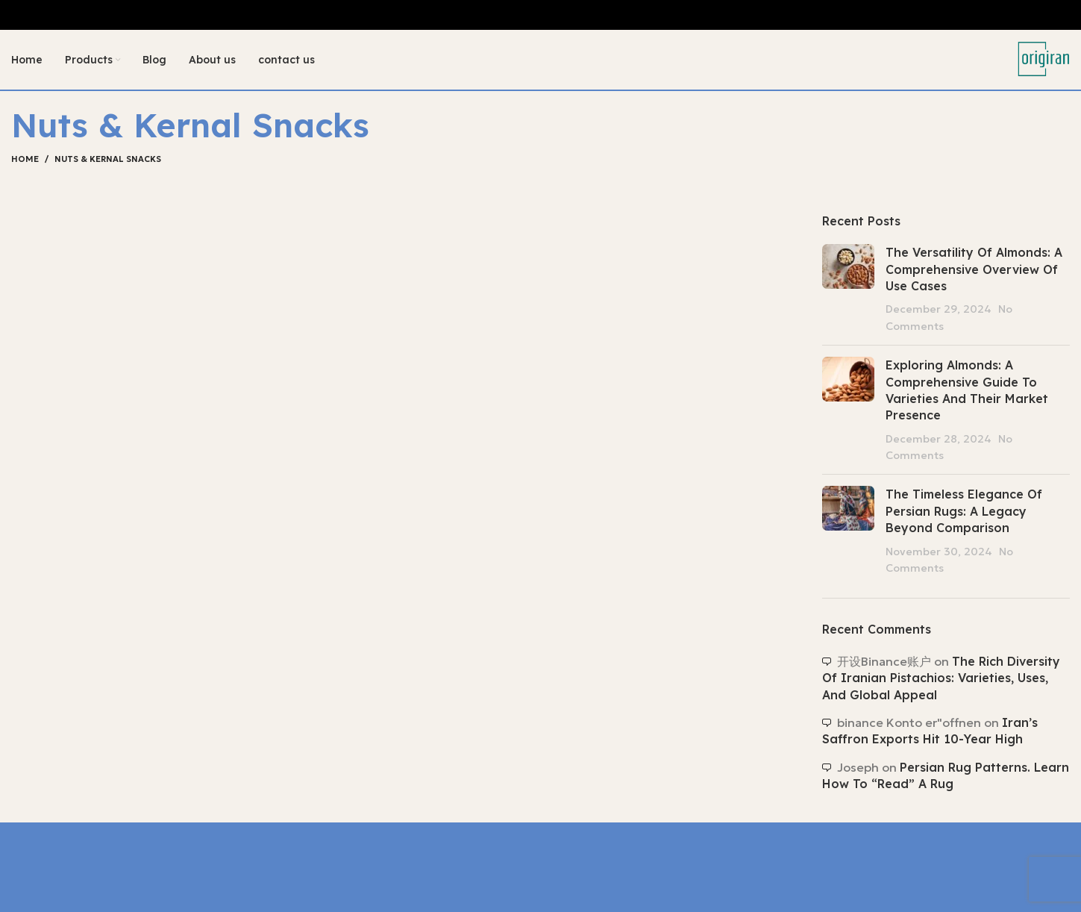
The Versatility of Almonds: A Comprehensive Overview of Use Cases (974, 269)
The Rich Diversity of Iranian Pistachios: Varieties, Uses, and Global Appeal (941, 678)
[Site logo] (1044, 58)
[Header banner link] (540, 15)
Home (25, 159)
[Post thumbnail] (848, 289)
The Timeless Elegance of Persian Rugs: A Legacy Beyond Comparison (964, 511)
